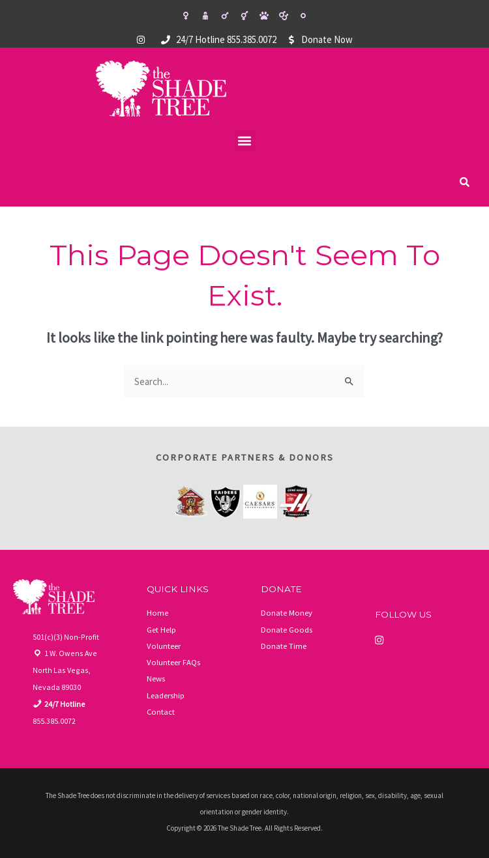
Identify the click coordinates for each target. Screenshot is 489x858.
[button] (245, 140)
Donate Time (283, 644)
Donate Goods (286, 628)
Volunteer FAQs (173, 660)
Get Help (161, 628)
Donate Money (286, 612)
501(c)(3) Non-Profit (66, 635)
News (156, 677)
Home (157, 612)
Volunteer (164, 644)
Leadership (166, 693)
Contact (161, 709)
